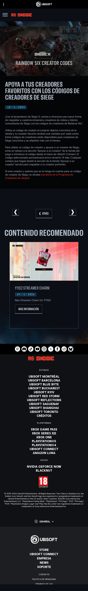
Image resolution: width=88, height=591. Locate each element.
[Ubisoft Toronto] (44, 411)
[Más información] (28, 309)
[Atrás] (44, 213)
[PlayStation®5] (44, 441)
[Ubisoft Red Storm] (44, 396)
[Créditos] (44, 415)
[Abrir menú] (5, 15)
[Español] (44, 521)
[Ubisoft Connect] (44, 554)
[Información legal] (44, 588)
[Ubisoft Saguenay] (44, 404)
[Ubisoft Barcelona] (44, 380)
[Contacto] (44, 574)
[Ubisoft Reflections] (44, 400)
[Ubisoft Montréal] (44, 376)
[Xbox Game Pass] (44, 429)
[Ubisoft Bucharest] (44, 388)
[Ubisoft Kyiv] (44, 392)
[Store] (44, 549)
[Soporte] (44, 566)
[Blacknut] (44, 470)
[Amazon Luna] (44, 453)
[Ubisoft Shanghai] (44, 407)
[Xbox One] (44, 437)
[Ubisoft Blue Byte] (44, 384)
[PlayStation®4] (44, 445)
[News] (44, 562)
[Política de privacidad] (44, 579)
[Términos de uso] (44, 584)
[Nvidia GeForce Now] (44, 466)
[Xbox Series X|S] (44, 433)
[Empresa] (44, 558)
